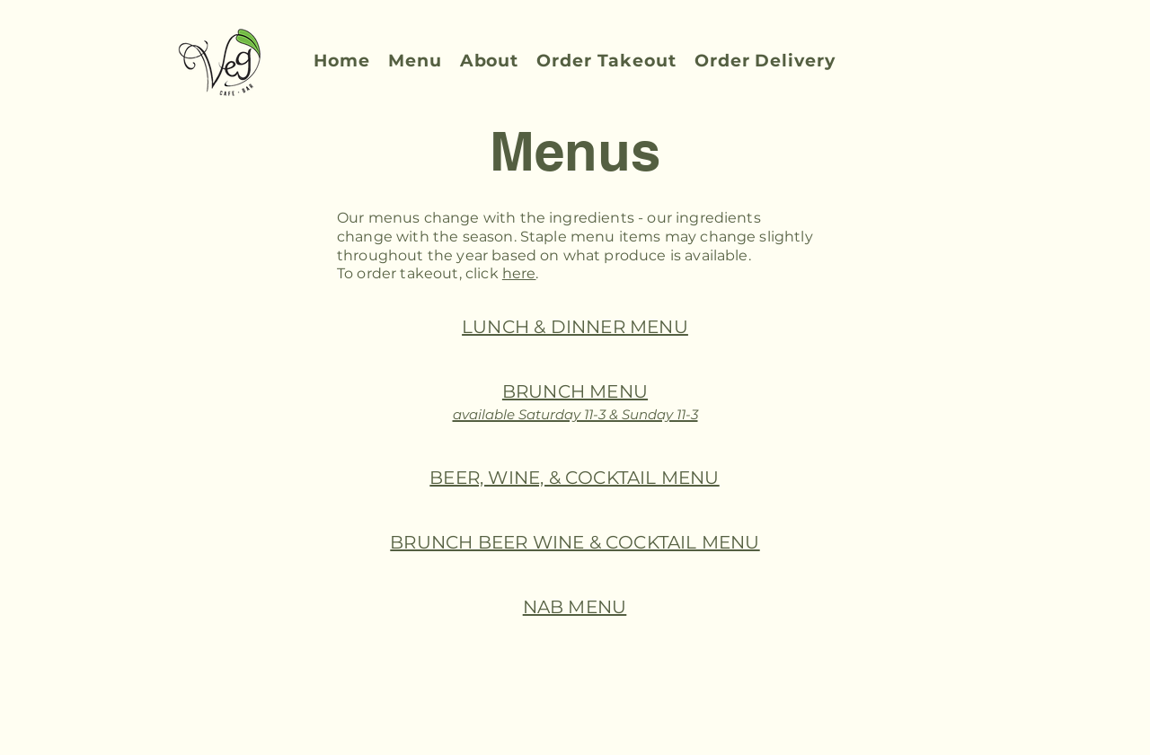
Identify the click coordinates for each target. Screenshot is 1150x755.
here (519, 273)
